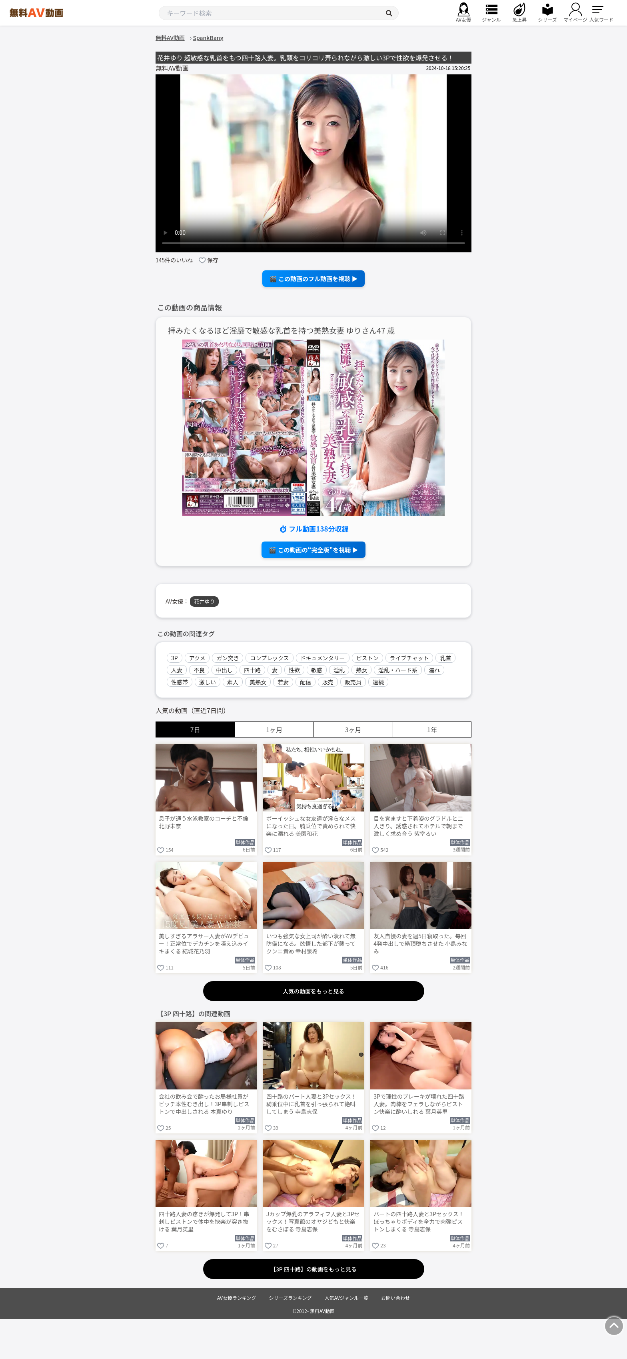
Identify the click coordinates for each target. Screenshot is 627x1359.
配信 (305, 682)
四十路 (252, 670)
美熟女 (258, 682)
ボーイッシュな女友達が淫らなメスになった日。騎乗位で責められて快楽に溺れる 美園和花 (311, 826)
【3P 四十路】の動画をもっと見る (313, 1269)
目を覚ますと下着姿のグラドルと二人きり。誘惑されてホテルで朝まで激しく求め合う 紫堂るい (418, 826)
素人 (232, 682)
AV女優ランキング (236, 1297)
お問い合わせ (395, 1297)
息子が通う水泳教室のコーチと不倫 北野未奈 (203, 822)
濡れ (434, 670)
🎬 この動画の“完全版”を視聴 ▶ (313, 550)
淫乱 (339, 670)
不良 (199, 670)
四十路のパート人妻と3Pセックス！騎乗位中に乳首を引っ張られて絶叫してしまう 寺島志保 (311, 1104)
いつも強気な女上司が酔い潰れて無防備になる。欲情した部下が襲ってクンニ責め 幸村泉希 (311, 943)
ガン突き (227, 658)
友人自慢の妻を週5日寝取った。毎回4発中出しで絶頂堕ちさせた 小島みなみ (420, 943)
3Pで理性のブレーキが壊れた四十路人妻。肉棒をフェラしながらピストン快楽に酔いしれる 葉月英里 (418, 1104)
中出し (224, 670)
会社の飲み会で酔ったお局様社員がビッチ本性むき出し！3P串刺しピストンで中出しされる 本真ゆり (204, 1104)
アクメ (197, 658)
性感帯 (179, 682)
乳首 (445, 658)
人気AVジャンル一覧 (346, 1297)
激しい (207, 682)
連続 (378, 682)
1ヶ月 (274, 729)
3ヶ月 (353, 729)
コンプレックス (269, 658)
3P (174, 658)
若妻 (283, 682)
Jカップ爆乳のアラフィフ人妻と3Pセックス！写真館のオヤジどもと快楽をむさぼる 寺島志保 (313, 1221)
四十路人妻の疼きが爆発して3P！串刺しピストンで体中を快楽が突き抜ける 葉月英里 (204, 1221)
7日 (195, 729)
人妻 (176, 670)
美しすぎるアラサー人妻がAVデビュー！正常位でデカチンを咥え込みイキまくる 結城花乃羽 (204, 943)
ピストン (367, 658)
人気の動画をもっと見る (313, 991)
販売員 (353, 682)
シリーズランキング (290, 1297)
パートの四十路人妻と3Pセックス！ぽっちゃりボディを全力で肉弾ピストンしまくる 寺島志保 (418, 1221)
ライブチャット (409, 658)
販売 (327, 682)
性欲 (294, 670)
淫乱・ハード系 (397, 670)
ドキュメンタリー (322, 658)
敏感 (316, 670)
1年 (432, 729)
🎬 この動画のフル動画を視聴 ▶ (314, 278)
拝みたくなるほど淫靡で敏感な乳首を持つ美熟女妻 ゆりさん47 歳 (281, 330)
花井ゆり (204, 601)
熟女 (361, 670)
